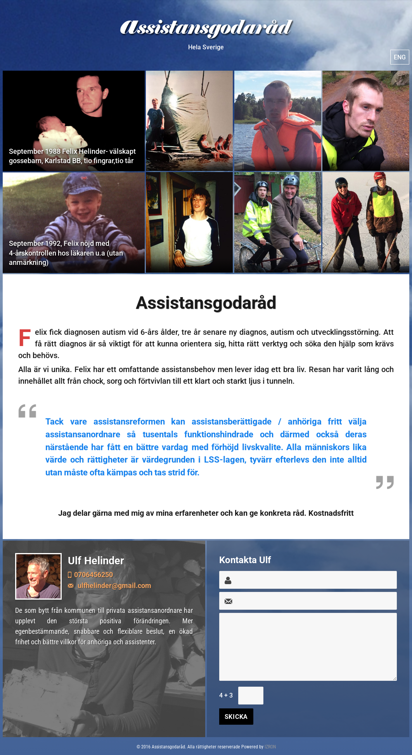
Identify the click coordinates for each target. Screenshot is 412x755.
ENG (400, 57)
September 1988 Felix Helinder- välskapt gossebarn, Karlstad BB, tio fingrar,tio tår (74, 121)
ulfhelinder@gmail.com (113, 585)
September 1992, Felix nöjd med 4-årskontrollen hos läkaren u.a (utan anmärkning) (74, 222)
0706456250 (93, 575)
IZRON (270, 747)
